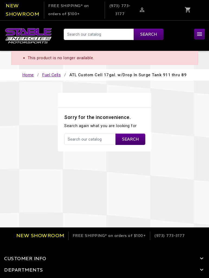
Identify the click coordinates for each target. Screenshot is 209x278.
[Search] (113, 34)
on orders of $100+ (109, 235)
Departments (23, 270)
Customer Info (25, 259)
